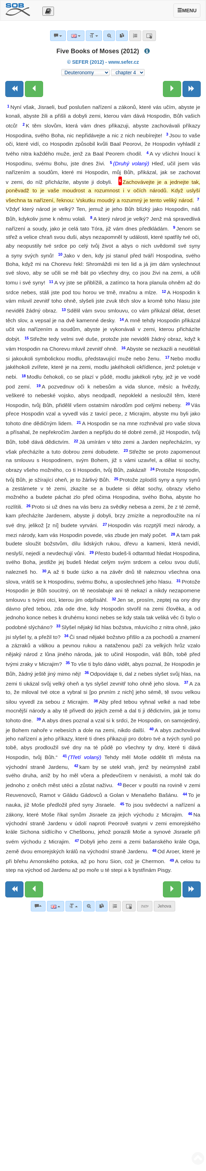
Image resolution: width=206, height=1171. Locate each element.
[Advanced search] (89, 906)
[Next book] (192, 89)
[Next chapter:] (172, 89)
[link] (102, 906)
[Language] (55, 906)
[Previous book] (14, 89)
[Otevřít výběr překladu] (48, 11)
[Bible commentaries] (38, 906)
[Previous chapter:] (34, 89)
